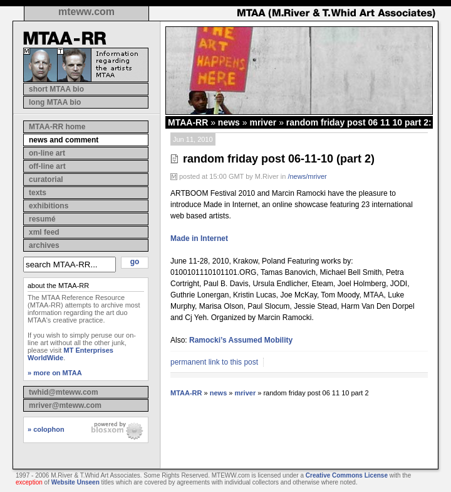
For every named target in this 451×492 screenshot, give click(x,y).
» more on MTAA (55, 373)
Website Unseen (75, 482)
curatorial (46, 179)
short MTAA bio (56, 89)
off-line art (47, 166)
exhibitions (48, 205)
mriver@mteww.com (65, 405)
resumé (42, 219)
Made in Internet (199, 238)
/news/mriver (307, 176)
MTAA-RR (188, 122)
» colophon (46, 429)
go (135, 261)
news (229, 122)
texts (37, 192)
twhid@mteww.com (63, 392)
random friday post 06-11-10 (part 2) (279, 158)
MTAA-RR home (57, 126)
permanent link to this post (214, 362)
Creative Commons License (347, 475)
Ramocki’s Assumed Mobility (241, 340)
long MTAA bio (55, 102)
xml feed (44, 232)
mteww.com (86, 11)
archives (44, 245)
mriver (262, 122)
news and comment (63, 140)
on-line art (47, 153)
